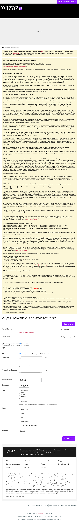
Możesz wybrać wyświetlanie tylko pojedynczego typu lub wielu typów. (38, 404)
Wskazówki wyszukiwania (26, 332)
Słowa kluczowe (7, 329)
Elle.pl (8, 461)
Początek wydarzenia (9, 370)
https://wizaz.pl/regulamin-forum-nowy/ (14, 66)
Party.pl (26, 464)
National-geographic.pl (13, 464)
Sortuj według (7, 379)
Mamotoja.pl (45, 461)
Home (22, 413)
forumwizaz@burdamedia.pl (39, 265)
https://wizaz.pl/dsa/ (31, 219)
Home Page (24, 409)
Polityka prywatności (56, 505)
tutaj (23, 496)
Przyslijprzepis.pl (63, 464)
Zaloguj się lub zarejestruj (67, 1)
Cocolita (26, 467)
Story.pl (43, 467)
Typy (3, 390)
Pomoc (28, 505)
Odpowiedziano (7, 354)
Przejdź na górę (71, 505)
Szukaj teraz (68, 324)
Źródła (4, 408)
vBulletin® (41, 513)
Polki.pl (43, 464)
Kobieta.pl (27, 461)
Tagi (3, 348)
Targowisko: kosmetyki (29, 425)
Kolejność (5, 385)
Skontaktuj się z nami (40, 505)
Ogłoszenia (24, 421)
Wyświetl (5, 430)
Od (30, 358)
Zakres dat (5, 358)
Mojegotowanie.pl (63, 461)
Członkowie (6, 336)
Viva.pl (8, 467)
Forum (22, 417)
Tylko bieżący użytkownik (10, 344)
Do (46, 370)
